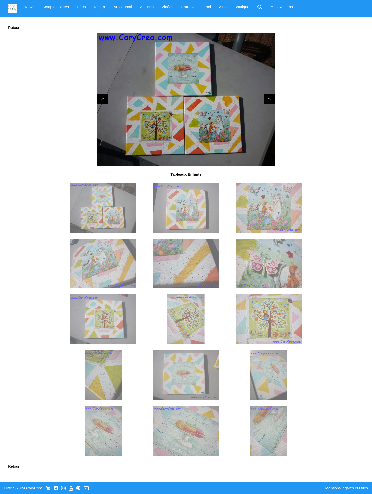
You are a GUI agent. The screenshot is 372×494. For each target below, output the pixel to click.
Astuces (147, 7)
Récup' (100, 7)
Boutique (241, 7)
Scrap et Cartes (56, 7)
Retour (13, 27)
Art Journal (123, 7)
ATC (222, 7)
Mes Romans (281, 7)
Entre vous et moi (196, 7)
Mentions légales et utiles (346, 488)
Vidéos (167, 7)
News (29, 7)
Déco (81, 7)
